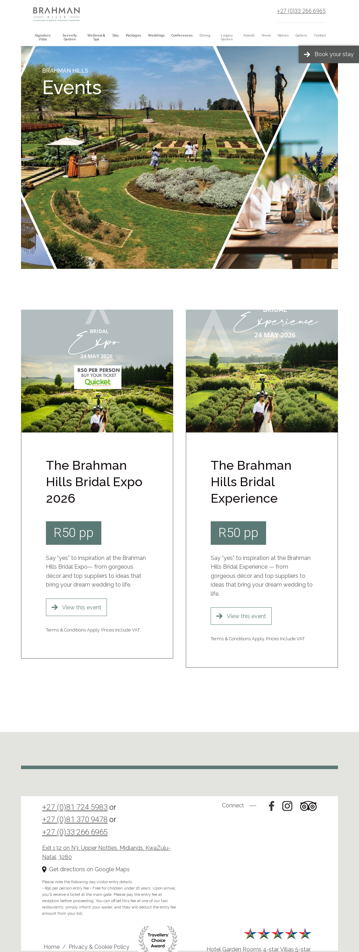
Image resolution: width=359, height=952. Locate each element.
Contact (320, 35)
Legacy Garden (227, 37)
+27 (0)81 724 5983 (75, 807)
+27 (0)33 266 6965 (301, 11)
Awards (249, 35)
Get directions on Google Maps (89, 869)
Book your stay (334, 54)
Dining (204, 35)
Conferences (181, 35)
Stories (283, 35)
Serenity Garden (70, 37)
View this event (81, 607)
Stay (116, 35)
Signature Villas (43, 37)
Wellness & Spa (96, 37)
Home (51, 947)
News (266, 35)
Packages (133, 35)
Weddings (156, 35)
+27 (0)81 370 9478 (75, 819)
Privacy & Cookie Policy (99, 947)
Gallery (301, 35)
